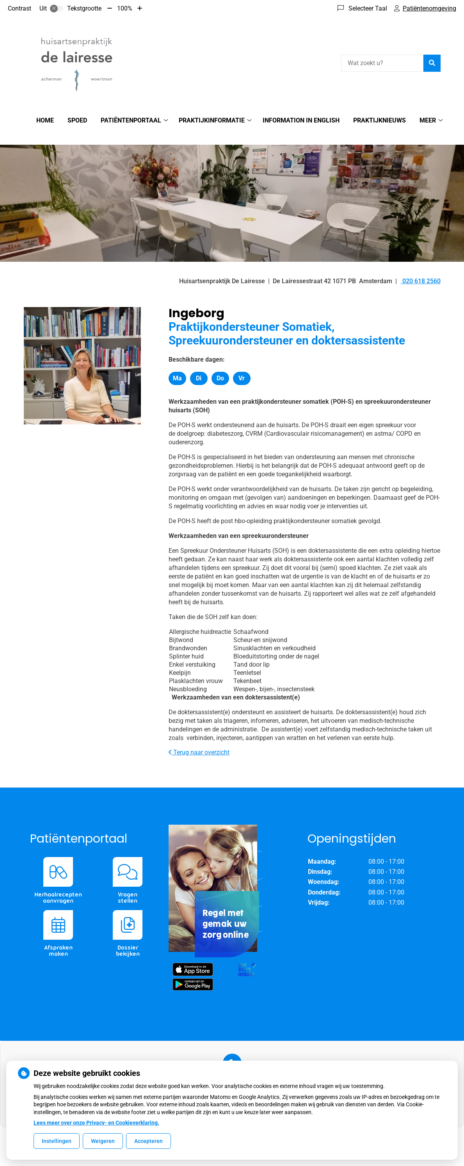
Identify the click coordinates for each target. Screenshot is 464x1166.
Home (45, 120)
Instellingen (56, 1141)
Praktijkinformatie (212, 120)
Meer (428, 120)
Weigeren (103, 1141)
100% (124, 8)
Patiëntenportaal (131, 120)
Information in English (301, 120)
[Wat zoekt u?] (382, 63)
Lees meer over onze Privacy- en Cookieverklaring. (96, 1123)
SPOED (77, 120)
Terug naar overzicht (199, 738)
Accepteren (148, 1141)
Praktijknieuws (379, 120)
